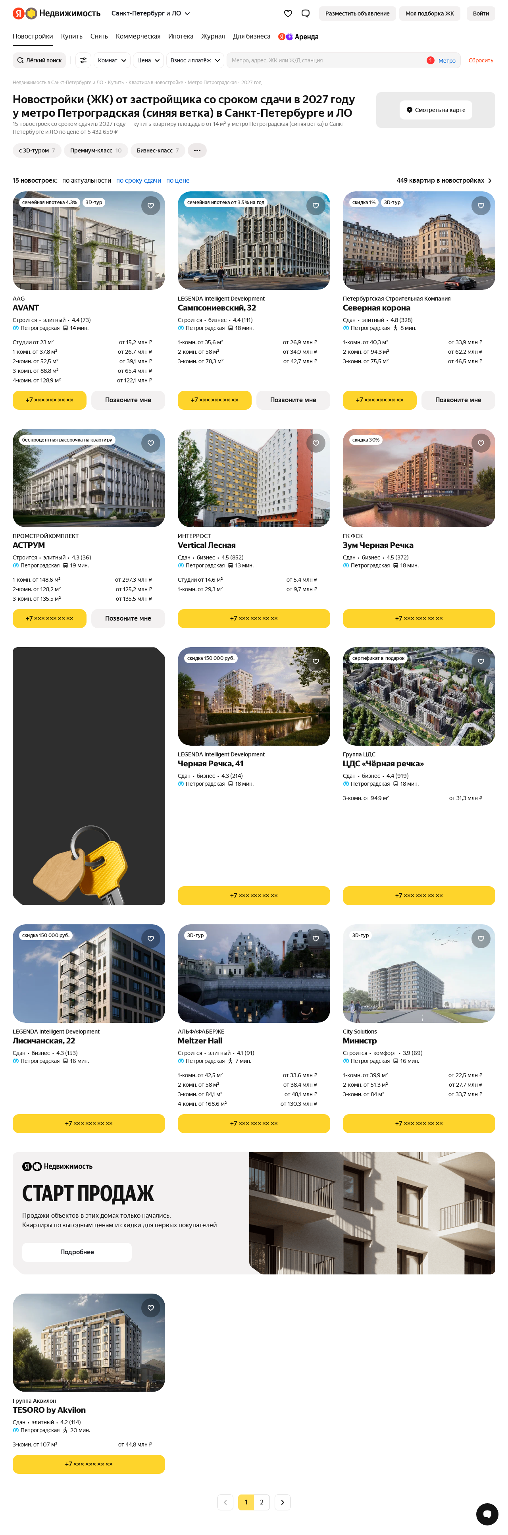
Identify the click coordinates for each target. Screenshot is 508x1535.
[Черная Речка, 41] (254, 696)
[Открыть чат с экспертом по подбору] (487, 1514)
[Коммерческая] (138, 36)
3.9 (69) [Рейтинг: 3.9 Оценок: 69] (413, 1053)
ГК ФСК (353, 536)
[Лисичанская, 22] (89, 973)
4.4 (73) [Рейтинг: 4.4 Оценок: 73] (81, 320)
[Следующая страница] (282, 1502)
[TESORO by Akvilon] (89, 1343)
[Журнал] (213, 36)
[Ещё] (197, 150)
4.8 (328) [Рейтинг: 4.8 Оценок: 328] (402, 320)
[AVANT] (89, 240)
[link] (481, 13)
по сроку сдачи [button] (139, 180)
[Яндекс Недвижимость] (62, 13)
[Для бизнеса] (251, 36)
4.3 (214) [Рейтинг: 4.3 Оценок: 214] (232, 776)
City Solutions (360, 1031)
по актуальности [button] (87, 180)
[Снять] (99, 36)
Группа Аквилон (34, 1401)
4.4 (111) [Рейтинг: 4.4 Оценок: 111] (243, 320)
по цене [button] (178, 180)
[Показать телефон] (50, 400)
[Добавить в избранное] (150, 205)
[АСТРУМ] (89, 478)
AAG (19, 298)
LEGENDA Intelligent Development (221, 298)
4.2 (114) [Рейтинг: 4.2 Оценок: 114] (70, 1422)
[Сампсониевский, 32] (254, 240)
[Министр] (419, 973)
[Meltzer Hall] (254, 973)
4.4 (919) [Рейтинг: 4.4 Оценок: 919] (398, 776)
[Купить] (72, 36)
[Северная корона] (419, 240)
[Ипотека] (180, 36)
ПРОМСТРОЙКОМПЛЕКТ (46, 536)
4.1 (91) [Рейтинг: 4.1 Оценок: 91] (245, 1053)
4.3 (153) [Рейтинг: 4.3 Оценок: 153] (67, 1053)
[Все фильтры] (83, 60)
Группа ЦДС (359, 754)
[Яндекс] (19, 13)
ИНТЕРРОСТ (194, 536)
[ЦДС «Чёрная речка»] (419, 696)
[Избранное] (288, 13)
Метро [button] (447, 61)
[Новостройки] (35, 36)
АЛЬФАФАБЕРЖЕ (201, 1031)
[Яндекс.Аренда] (296, 36)
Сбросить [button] (481, 60)
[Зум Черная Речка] (419, 478)
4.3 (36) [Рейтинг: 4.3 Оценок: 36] (81, 557)
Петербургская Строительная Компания (397, 298)
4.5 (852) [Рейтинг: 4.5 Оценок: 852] (232, 557)
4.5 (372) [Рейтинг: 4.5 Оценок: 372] (398, 557)
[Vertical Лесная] (254, 478)
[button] (305, 13)
